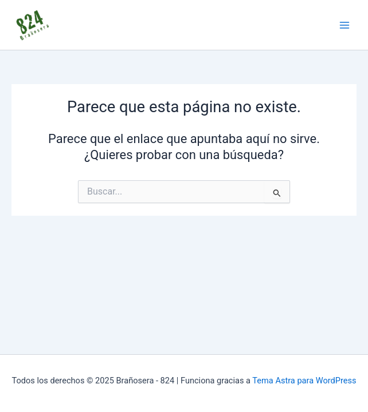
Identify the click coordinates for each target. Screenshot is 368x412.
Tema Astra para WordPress (304, 380)
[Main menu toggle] (344, 25)
